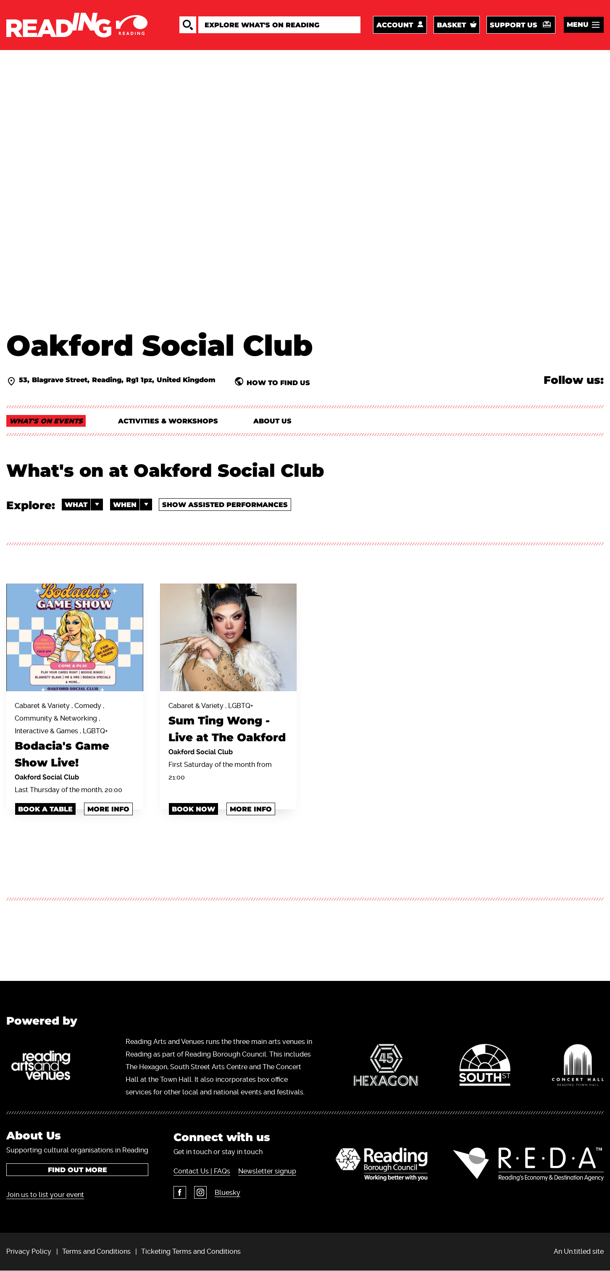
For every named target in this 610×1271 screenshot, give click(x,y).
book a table (45, 809)
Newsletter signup (267, 1171)
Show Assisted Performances (225, 505)
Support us (513, 25)
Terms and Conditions (96, 1251)
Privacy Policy (28, 1251)
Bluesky (227, 1193)
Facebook (180, 1192)
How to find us (278, 382)
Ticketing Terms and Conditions (191, 1251)
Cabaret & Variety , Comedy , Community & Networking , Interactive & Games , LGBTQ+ (75, 736)
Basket (451, 25)
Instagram (200, 1192)
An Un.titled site (579, 1251)
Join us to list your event (45, 1195)
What (84, 504)
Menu (578, 25)
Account (394, 25)
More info (108, 809)
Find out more (77, 1170)
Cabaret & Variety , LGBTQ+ (228, 724)
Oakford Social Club (47, 777)
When (132, 504)
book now (193, 809)
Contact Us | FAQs (202, 1171)
